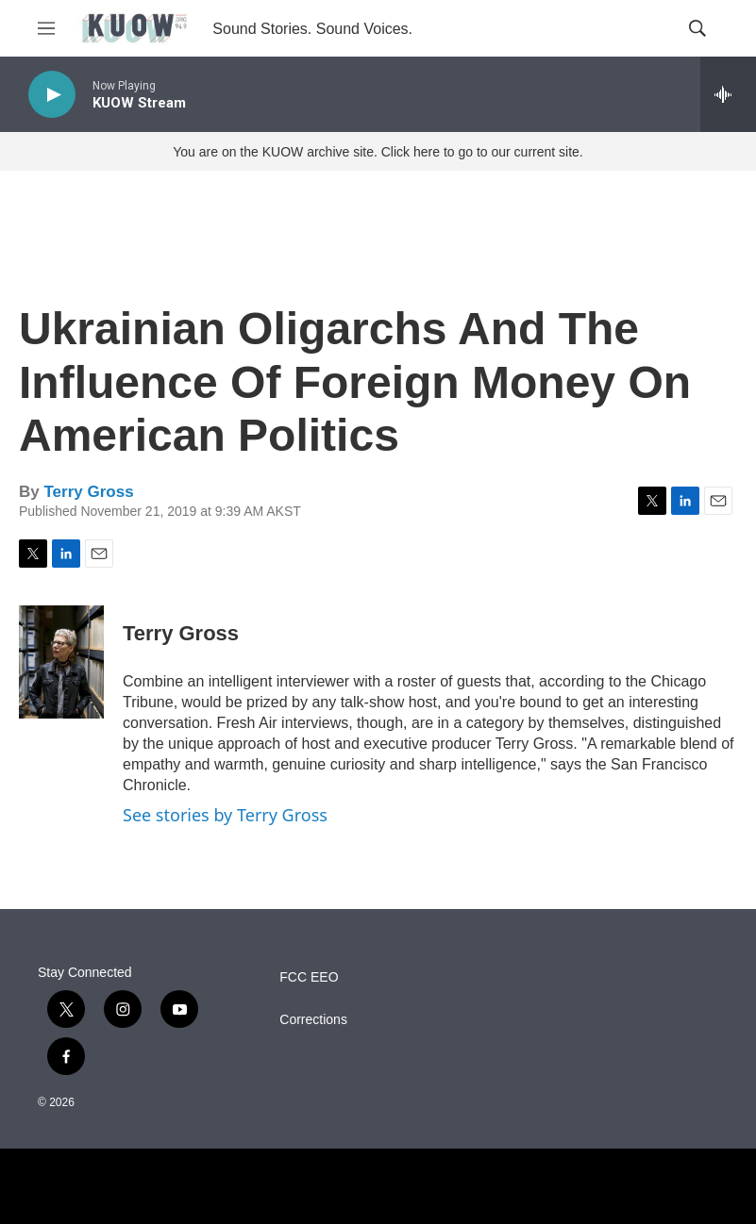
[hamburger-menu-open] (46, 28)
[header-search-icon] (697, 28)
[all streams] (728, 94)
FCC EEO (308, 977)
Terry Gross (88, 492)
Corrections (313, 1020)
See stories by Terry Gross (225, 814)
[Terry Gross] (61, 662)
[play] (52, 95)
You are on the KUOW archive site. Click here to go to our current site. (377, 151)
